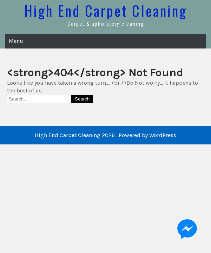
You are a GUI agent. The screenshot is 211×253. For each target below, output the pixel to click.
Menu (16, 41)
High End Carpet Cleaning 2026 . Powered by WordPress (105, 135)
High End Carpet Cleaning (105, 10)
